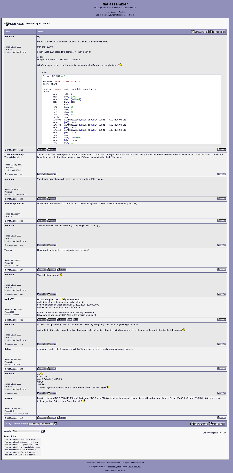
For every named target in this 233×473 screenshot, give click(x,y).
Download (101, 463)
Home (107, 12)
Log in (131, 15)
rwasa (123, 470)
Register (122, 12)
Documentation (113, 463)
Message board (137, 463)
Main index (91, 463)
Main (21, 23)
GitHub (130, 467)
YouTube (137, 467)
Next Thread (219, 433)
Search (114, 12)
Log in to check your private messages (111, 15)
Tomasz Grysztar (114, 467)
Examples (126, 463)
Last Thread (208, 433)
